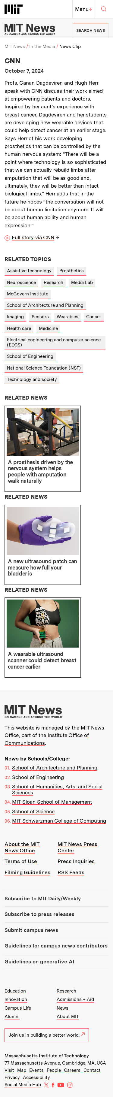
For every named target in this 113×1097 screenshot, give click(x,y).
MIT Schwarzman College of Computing (59, 821)
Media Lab (82, 282)
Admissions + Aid (75, 999)
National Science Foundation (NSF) (44, 368)
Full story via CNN (33, 237)
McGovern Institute (27, 294)
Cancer (93, 316)
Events (36, 1070)
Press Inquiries (76, 861)
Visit (9, 1070)
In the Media (42, 46)
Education (15, 991)
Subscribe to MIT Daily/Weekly (43, 899)
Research (53, 282)
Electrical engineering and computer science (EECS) (54, 342)
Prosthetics (71, 270)
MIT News (15, 46)
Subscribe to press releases (39, 914)
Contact (92, 1070)
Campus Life (18, 1008)
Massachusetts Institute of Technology (47, 1056)
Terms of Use (21, 861)
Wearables (67, 316)
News (62, 1008)
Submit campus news (31, 930)
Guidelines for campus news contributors (56, 946)
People (54, 1070)
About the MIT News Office (22, 847)
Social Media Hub (23, 1084)
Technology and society (32, 379)
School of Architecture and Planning (45, 305)
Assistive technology (29, 270)
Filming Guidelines (27, 872)
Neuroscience (21, 282)
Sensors (40, 316)
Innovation (16, 999)
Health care (19, 328)
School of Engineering (30, 356)
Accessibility (36, 1077)
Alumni (12, 1016)
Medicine (48, 328)
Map (21, 1070)
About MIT (68, 1016)
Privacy (12, 1077)
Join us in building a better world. (47, 1035)
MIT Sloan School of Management (52, 802)
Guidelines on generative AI (39, 962)
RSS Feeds (71, 872)
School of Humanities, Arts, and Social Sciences (57, 790)
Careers (72, 1070)
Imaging (15, 316)
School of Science (33, 811)
